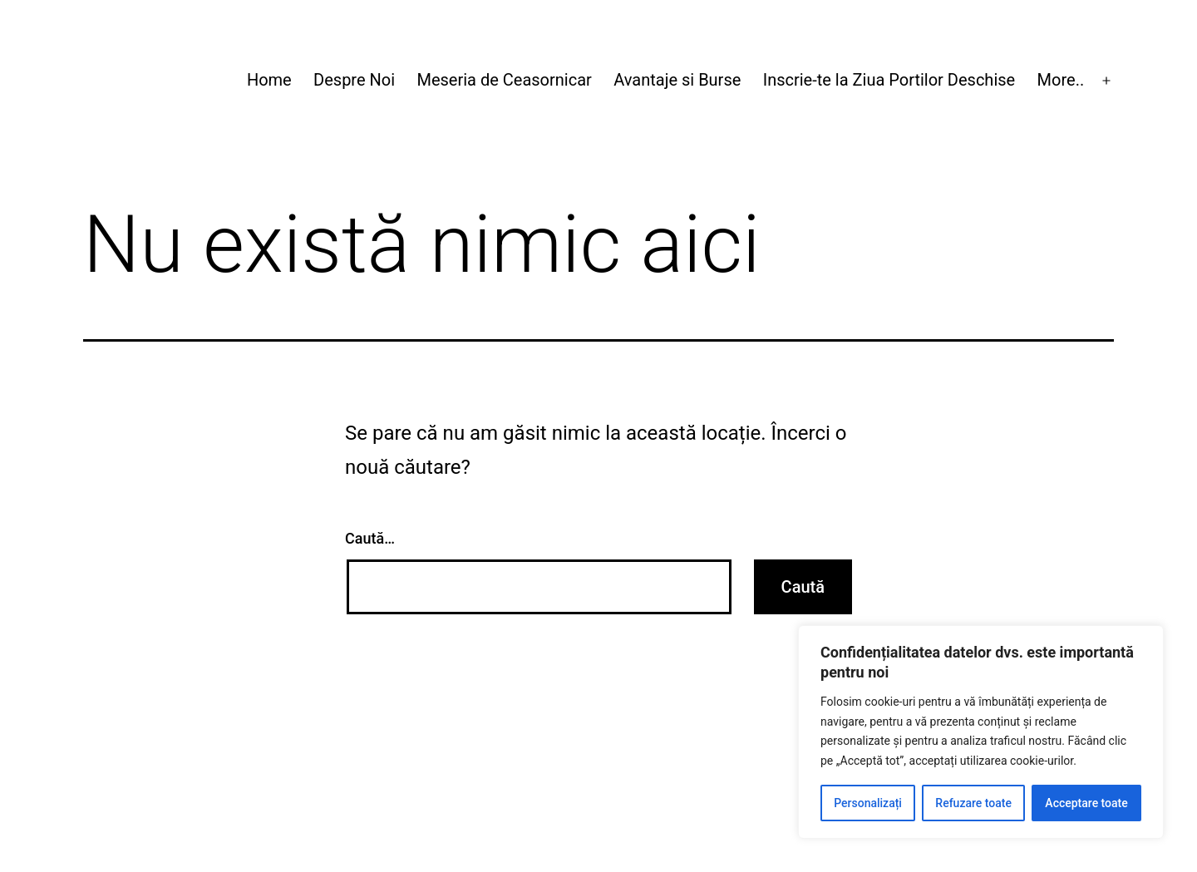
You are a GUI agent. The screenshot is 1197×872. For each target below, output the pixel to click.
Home (269, 80)
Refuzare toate (973, 803)
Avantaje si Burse (677, 80)
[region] (981, 732)
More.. (1061, 80)
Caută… (370, 538)
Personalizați (868, 803)
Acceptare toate (1086, 803)
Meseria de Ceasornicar (503, 80)
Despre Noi (354, 80)
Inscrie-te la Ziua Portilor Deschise (889, 80)
